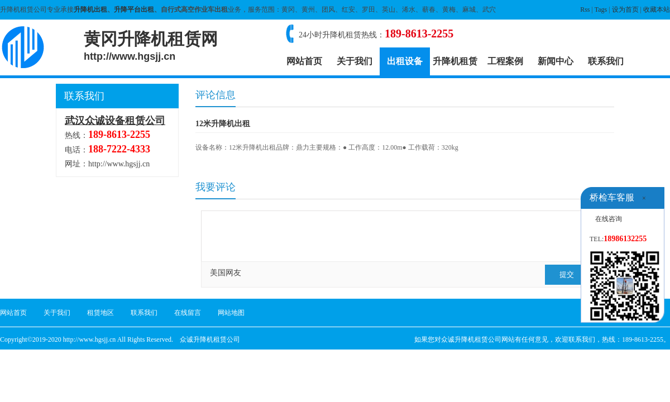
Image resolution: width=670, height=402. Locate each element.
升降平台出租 (134, 9)
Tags (601, 9)
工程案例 (505, 61)
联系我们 (606, 61)
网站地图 (231, 313)
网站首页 (304, 61)
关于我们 (354, 61)
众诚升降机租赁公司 (210, 339)
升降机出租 (90, 9)
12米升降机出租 (222, 123)
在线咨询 (608, 219)
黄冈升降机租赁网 (151, 46)
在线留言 (187, 313)
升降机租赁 (455, 61)
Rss (585, 9)
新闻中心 (555, 61)
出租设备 (405, 61)
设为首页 (625, 9)
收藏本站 (656, 9)
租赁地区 (100, 313)
